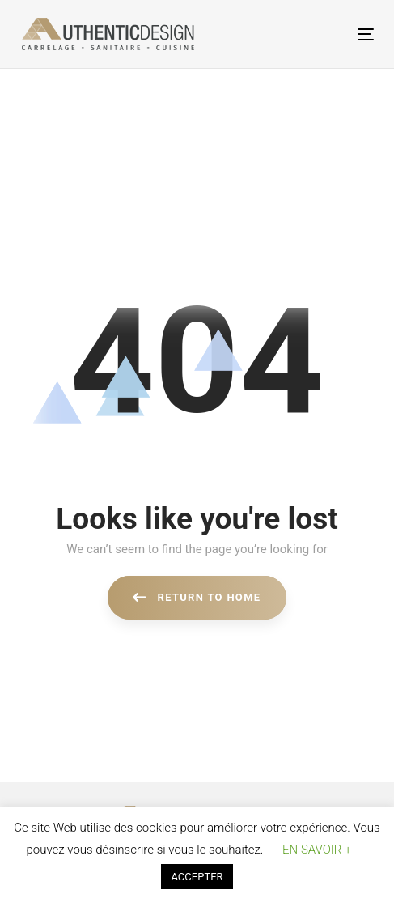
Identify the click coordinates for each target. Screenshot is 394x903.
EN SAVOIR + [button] (316, 849)
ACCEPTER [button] (196, 877)
